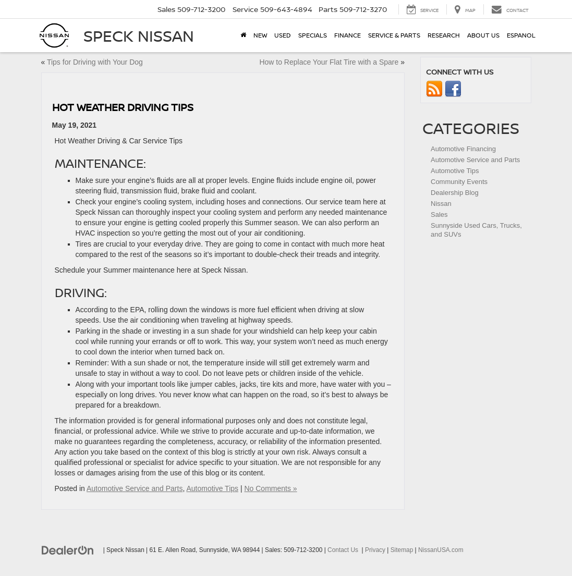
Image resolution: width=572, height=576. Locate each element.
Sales (439, 214)
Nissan (441, 203)
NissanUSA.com (441, 550)
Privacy (375, 550)
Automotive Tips (212, 488)
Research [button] (444, 35)
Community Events (459, 182)
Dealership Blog (455, 193)
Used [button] (282, 35)
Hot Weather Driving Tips (122, 107)
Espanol (521, 35)
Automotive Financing (463, 149)
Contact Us (342, 550)
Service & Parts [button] (394, 35)
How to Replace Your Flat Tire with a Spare (328, 62)
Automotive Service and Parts (134, 488)
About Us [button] (483, 35)
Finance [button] (347, 35)
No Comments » (270, 488)
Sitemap (402, 550)
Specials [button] (312, 35)
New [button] (260, 35)
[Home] (243, 35)
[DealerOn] (67, 549)
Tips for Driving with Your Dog (95, 62)
